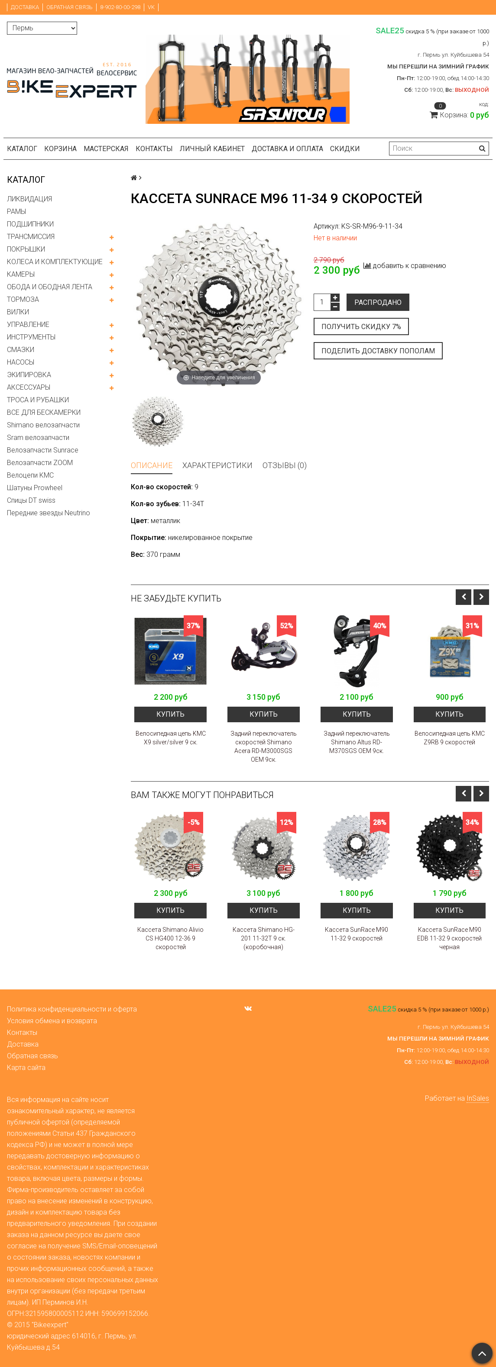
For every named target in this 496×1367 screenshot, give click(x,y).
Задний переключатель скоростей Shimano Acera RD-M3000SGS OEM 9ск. (263, 746)
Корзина (60, 149)
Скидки (345, 149)
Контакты (154, 149)
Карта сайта (26, 1067)
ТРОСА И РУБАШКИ (38, 400)
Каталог (22, 149)
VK (151, 7)
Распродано (378, 302)
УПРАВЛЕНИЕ (28, 324)
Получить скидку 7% (361, 327)
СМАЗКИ (20, 350)
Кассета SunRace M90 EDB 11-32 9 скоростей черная (449, 938)
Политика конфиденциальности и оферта (72, 1009)
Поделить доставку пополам (378, 351)
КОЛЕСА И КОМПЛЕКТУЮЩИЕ (55, 262)
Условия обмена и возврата (52, 1021)
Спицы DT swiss (31, 500)
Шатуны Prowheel (34, 488)
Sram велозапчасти (38, 437)
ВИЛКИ (18, 312)
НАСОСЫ (20, 362)
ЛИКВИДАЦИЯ (29, 199)
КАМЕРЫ (21, 274)
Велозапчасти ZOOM (40, 463)
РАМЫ (16, 211)
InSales (478, 1098)
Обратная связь (69, 7)
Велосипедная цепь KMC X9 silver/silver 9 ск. (171, 738)
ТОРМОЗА (23, 299)
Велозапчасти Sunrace (42, 450)
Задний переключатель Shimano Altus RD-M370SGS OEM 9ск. (357, 742)
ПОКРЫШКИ (26, 249)
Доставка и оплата (287, 149)
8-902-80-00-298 (120, 7)
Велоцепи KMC (30, 475)
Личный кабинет (212, 149)
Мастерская (106, 149)
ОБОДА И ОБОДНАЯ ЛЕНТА (49, 287)
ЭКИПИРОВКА (29, 375)
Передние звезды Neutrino (48, 513)
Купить (170, 714)
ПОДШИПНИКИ (30, 224)
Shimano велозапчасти (43, 425)
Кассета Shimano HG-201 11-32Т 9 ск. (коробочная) (264, 938)
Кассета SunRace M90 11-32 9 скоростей (356, 934)
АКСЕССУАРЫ (28, 387)
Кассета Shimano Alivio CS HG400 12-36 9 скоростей (170, 938)
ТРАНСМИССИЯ (31, 237)
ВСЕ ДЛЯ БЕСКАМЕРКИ (44, 412)
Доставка (25, 7)
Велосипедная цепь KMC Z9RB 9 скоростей (450, 738)
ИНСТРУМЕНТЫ (31, 337)
